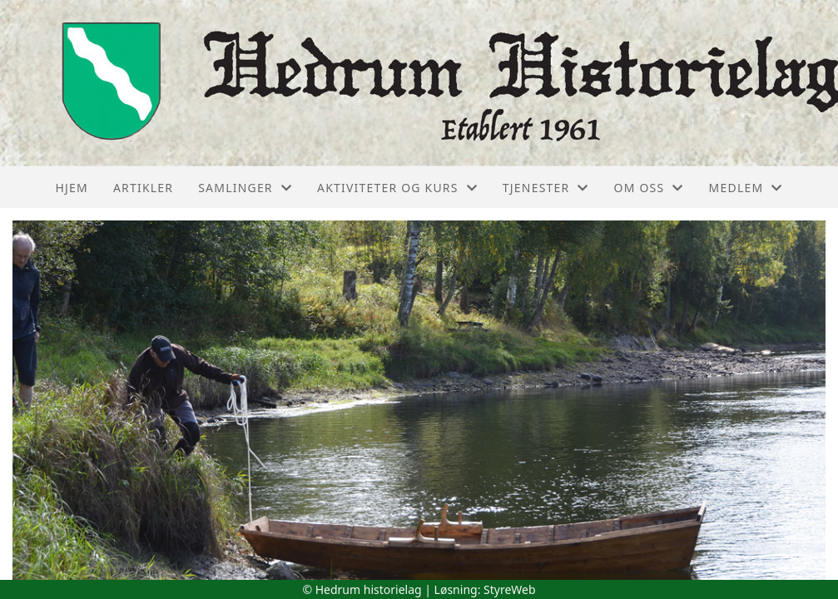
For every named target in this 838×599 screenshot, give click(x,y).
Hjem (71, 188)
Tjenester (546, 188)
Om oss (649, 188)
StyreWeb (509, 589)
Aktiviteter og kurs (397, 188)
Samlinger (245, 188)
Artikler (143, 188)
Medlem (746, 188)
